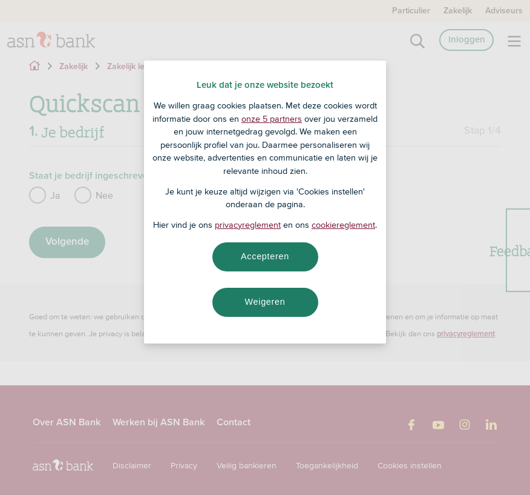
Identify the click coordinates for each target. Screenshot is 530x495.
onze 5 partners (271, 119)
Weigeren (264, 302)
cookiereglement (343, 225)
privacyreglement (248, 225)
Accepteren (265, 256)
